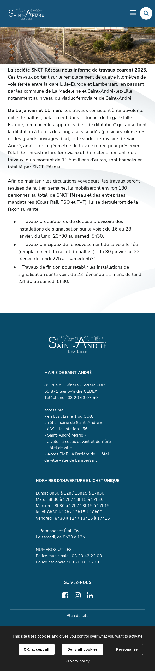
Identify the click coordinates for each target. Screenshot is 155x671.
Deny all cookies (82, 649)
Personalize (127, 649)
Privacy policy (77, 661)
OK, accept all (36, 649)
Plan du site (78, 616)
